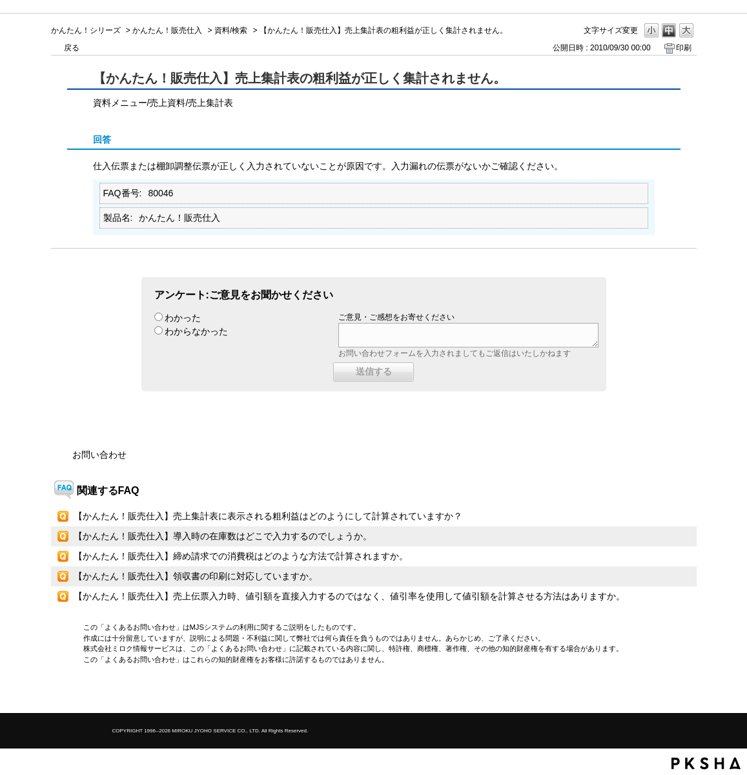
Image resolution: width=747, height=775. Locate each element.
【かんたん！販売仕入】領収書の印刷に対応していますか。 (196, 576)
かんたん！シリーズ (86, 30)
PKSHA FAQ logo (706, 763)
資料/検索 (230, 30)
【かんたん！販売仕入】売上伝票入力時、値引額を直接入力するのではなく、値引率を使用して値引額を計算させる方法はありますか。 (349, 596)
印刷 (683, 47)
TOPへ (664, 692)
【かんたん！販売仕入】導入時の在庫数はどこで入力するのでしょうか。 (223, 536)
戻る (71, 47)
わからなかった (196, 331)
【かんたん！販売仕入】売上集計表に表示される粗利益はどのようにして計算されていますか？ (268, 516)
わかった (183, 318)
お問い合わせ (99, 455)
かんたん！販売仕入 (167, 30)
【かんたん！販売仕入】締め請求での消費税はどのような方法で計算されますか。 (241, 556)
